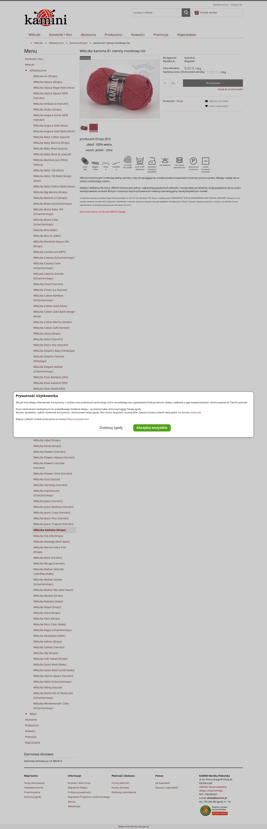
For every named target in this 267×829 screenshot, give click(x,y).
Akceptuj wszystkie (151, 428)
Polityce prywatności (77, 419)
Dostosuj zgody (111, 428)
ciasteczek (195, 412)
